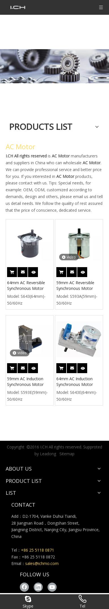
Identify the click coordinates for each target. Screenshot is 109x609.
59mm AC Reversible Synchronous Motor (75, 285)
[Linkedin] (38, 587)
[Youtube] (52, 587)
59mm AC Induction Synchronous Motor (25, 381)
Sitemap (66, 453)
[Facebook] (24, 587)
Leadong (48, 453)
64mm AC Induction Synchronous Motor (74, 381)
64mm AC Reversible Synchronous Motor (26, 285)
